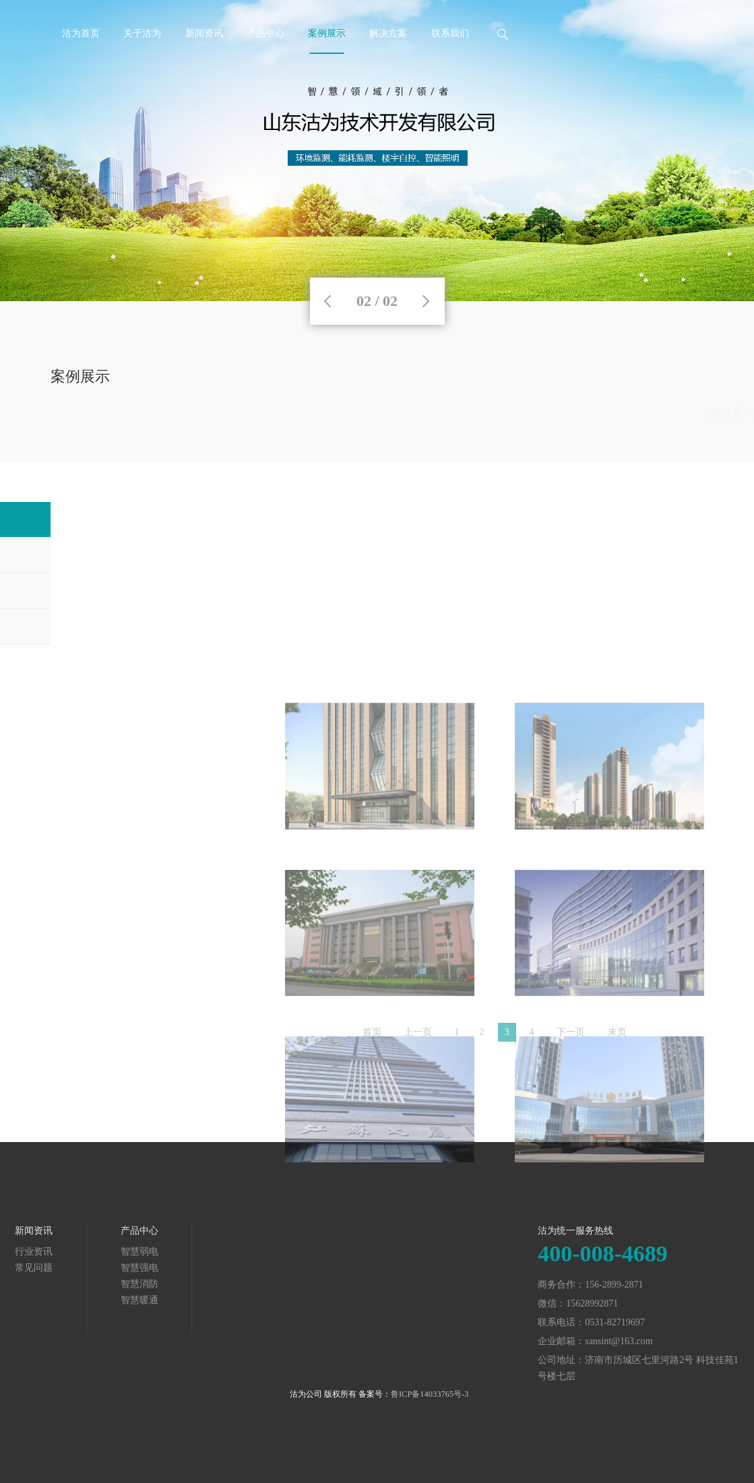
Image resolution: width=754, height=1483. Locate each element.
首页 (580, 413)
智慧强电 (47, 1268)
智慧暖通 (47, 1300)
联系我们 (450, 33)
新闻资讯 (204, 33)
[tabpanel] (377, 150)
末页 (617, 1039)
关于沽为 (142, 33)
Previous (327, 301)
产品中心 (265, 33)
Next (426, 301)
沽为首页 (81, 33)
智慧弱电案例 (676, 413)
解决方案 (388, 33)
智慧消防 (47, 1284)
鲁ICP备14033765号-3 (430, 1394)
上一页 (418, 1039)
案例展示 (327, 33)
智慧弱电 (47, 1252)
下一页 (571, 1039)
